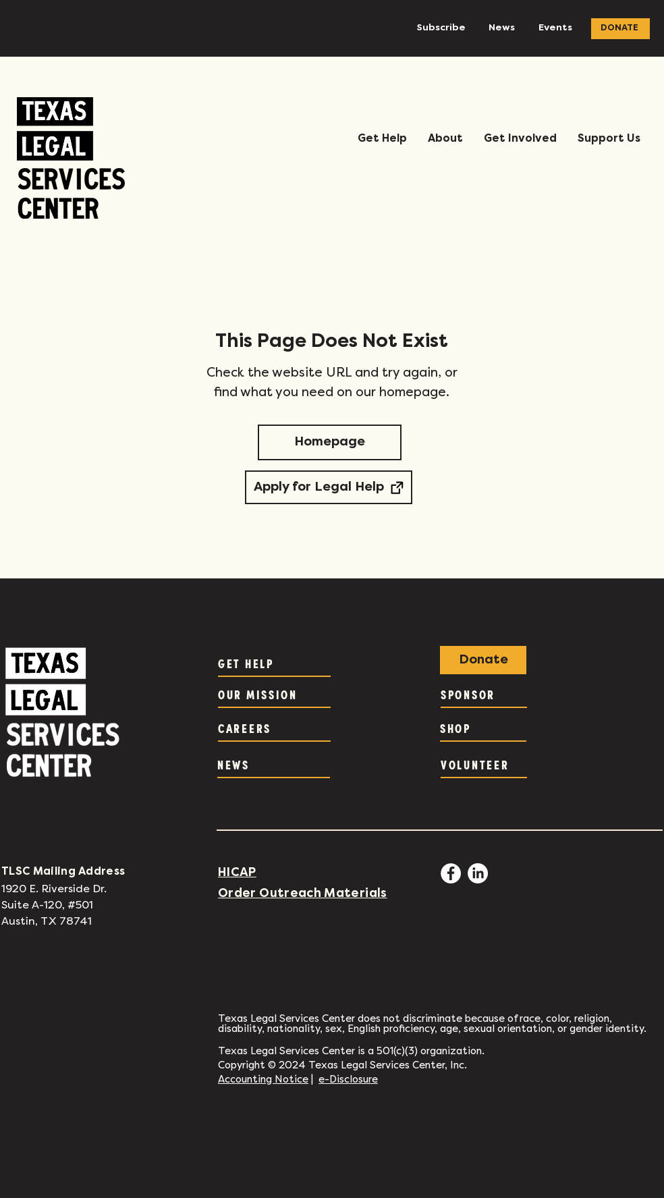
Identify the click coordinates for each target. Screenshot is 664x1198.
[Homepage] (330, 442)
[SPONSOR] (484, 694)
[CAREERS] (274, 728)
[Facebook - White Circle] (451, 873)
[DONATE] (620, 28)
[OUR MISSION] (274, 694)
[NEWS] (273, 764)
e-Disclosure (348, 1080)
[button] (382, 139)
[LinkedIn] (478, 873)
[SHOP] (483, 728)
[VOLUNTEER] (484, 764)
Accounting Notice (263, 1080)
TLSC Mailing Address (63, 872)
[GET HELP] (274, 663)
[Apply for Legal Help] (328, 487)
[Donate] (483, 660)
